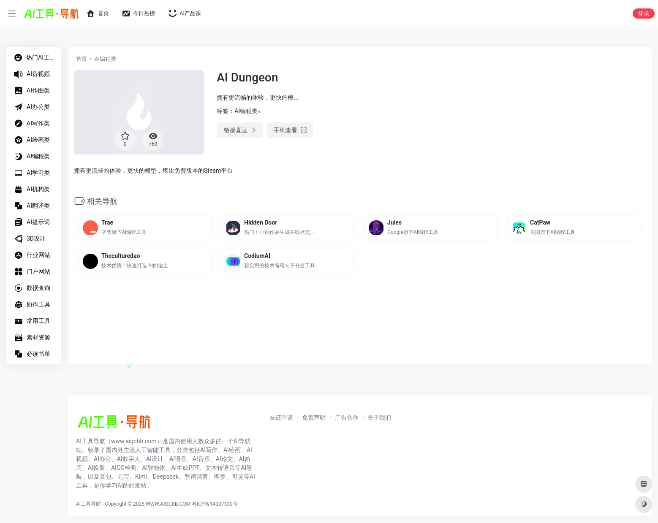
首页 (81, 59)
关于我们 (379, 417)
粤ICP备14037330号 (215, 504)
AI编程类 (105, 59)
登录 (644, 13)
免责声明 (314, 417)
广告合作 (347, 417)
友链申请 (281, 417)
